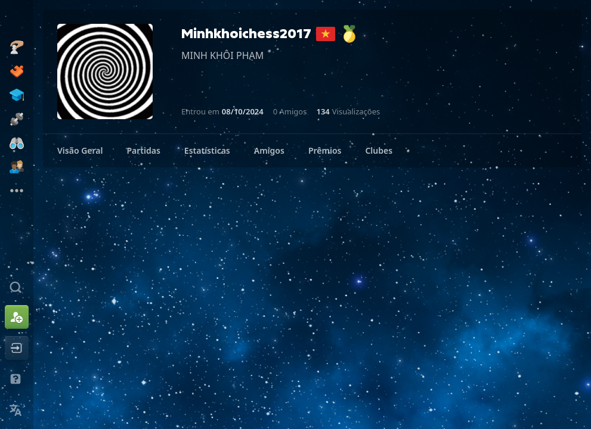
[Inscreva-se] (17, 317)
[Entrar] (17, 348)
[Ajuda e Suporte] (17, 379)
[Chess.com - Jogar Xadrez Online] (17, 20)
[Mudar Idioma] (17, 410)
